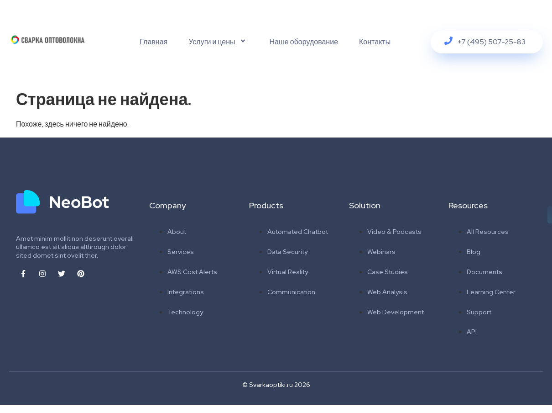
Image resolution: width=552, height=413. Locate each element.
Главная (153, 42)
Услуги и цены (218, 42)
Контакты (375, 42)
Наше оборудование (304, 42)
